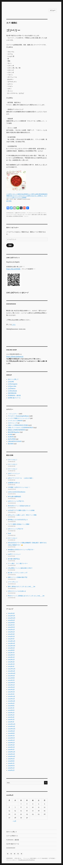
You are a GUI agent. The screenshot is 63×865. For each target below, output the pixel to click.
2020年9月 (11, 731)
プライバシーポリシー (11, 860)
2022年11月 (11, 671)
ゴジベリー (13, 30)
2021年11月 (11, 699)
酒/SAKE (10, 443)
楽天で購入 (9, 201)
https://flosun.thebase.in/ (14, 356)
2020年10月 (11, 729)
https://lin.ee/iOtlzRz (13, 269)
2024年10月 (11, 618)
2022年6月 (11, 682)
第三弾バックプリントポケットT (17, 572)
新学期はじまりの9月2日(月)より (18, 519)
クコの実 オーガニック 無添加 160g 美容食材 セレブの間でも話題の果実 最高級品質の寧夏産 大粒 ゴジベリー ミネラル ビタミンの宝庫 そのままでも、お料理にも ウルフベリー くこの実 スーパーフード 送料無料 (26, 195)
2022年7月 (11, 680)
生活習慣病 (15, 216)
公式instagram (12, 384)
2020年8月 (11, 733)
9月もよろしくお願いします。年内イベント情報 (22, 515)
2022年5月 (11, 685)
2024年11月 (11, 615)
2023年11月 (11, 643)
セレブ (15, 214)
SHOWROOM (12, 393)
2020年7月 (11, 735)
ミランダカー (28, 214)
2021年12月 (11, 696)
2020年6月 (11, 738)
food (9, 533)
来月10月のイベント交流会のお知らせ (19, 506)
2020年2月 (11, 747)
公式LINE (11, 381)
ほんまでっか (21, 214)
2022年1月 (11, 694)
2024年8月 (11, 622)
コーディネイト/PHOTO (15, 420)
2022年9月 (11, 675)
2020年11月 (11, 726)
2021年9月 (11, 703)
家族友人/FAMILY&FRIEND (16, 430)
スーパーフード (10, 214)
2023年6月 (11, 655)
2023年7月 (11, 652)
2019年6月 (11, 765)
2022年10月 (11, 673)
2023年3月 (11, 662)
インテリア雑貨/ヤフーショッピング (19, 418)
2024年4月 (11, 632)
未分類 (10, 434)
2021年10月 (11, 701)
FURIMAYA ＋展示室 (14, 395)
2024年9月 (11, 620)
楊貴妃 (10, 216)
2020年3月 (11, 745)
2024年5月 (11, 629)
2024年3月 (11, 634)
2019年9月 (11, 759)
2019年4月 (11, 770)
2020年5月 (11, 740)
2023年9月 (11, 648)
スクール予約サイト (12, 836)
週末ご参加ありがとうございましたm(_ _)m (21, 586)
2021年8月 (11, 705)
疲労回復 (20, 216)
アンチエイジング (31, 212)
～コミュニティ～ (13, 413)
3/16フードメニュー (14, 473)
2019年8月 (11, 761)
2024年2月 (11, 636)
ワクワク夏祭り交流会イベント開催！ (19, 524)
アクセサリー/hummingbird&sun (18, 416)
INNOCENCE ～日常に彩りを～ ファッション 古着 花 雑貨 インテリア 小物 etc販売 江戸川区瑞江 (30, 858)
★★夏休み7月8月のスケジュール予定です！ (21, 549)
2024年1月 (11, 639)
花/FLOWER (12, 439)
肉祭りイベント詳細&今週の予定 (17, 577)
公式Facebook (12, 391)
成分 (42, 214)
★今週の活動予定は (14, 559)
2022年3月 (11, 689)
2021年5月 (11, 712)
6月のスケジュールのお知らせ (17, 591)
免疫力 (36, 214)
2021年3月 (11, 717)
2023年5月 (11, 657)
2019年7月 (11, 763)
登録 (10, 245)
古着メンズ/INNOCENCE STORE (18, 425)
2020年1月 (11, 749)
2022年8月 (11, 678)
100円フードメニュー (14, 554)
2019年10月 (11, 756)
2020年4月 (11, 742)
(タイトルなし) (12, 459)
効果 (39, 214)
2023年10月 (11, 645)
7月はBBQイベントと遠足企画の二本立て (20, 568)
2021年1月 (11, 722)
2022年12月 (11, 669)
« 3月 (14, 821)
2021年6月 (11, 710)
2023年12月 (11, 641)
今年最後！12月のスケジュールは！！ (19, 487)
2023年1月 (11, 666)
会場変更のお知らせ (14, 482)
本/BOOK (11, 437)
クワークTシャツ (13, 582)
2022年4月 (11, 687)
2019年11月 (11, 754)
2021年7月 (11, 708)
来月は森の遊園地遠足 (14, 496)
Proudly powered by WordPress (26, 860)
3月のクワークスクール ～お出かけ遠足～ (21, 478)
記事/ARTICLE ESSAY (20, 212)
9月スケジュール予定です (15, 529)
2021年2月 (11, 719)
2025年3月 (11, 613)
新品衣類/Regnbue (14, 432)
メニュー (52, 10)
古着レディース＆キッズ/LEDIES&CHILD (20, 427)
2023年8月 (11, 650)
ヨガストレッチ (12, 423)
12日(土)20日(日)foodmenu (16, 492)
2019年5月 (11, 768)
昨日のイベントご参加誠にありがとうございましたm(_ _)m (26, 596)
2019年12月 (11, 752)
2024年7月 (11, 625)
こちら (14, 324)
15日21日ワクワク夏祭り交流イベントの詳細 (21, 510)
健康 (33, 214)
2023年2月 (11, 664)
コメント (26, 216)
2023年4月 (11, 659)
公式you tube (12, 386)
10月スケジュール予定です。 (16, 501)
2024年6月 (11, 627)
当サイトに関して (13, 379)
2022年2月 (11, 692)
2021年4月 (11, 715)
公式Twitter (11, 388)
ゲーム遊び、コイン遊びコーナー (18, 563)
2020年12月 (11, 724)
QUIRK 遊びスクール (14, 398)
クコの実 (38, 212)
